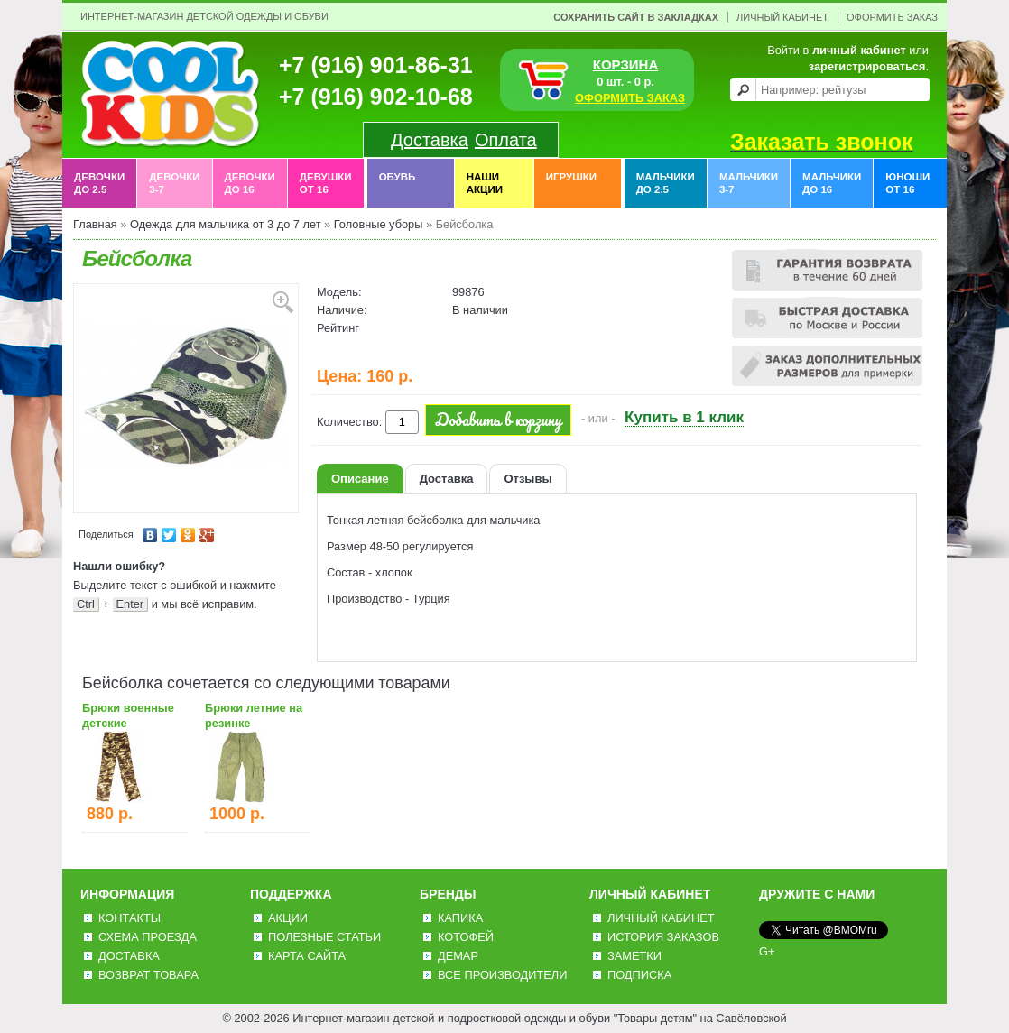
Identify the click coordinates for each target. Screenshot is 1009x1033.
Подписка (639, 975)
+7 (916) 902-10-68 (376, 96)
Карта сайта (307, 956)
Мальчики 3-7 (748, 183)
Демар (458, 956)
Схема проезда (147, 937)
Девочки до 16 (250, 183)
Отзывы (527, 478)
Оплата (506, 140)
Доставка (429, 140)
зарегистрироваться (867, 66)
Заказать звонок (821, 141)
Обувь (397, 183)
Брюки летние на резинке (253, 716)
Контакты (129, 918)
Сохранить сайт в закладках (635, 17)
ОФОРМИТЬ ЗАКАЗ (630, 98)
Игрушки (571, 183)
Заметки (634, 956)
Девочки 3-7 (174, 183)
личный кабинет (859, 50)
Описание (360, 478)
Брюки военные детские (128, 716)
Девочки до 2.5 (99, 183)
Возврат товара (148, 975)
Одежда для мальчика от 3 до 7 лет (225, 224)
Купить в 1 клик (684, 417)
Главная (95, 224)
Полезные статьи (324, 937)
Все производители (502, 975)
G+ (766, 951)
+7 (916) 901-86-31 (376, 65)
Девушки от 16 (326, 183)
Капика (460, 918)
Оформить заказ (892, 17)
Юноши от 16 (907, 183)
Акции (288, 918)
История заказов (663, 937)
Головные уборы (378, 224)
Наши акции (485, 183)
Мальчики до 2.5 (665, 183)
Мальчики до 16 (831, 183)
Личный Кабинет (782, 17)
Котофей (466, 937)
